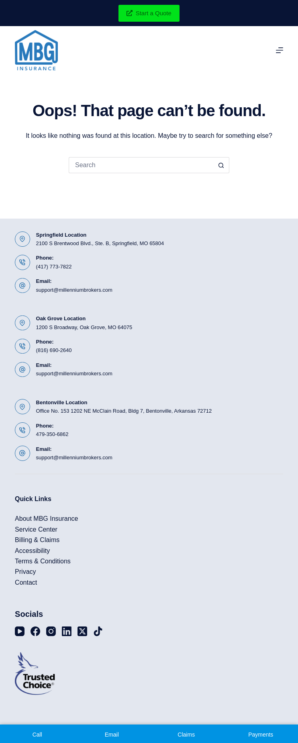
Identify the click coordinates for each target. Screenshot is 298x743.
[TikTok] (98, 631)
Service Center (36, 529)
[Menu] (279, 50)
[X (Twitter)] (82, 631)
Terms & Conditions (43, 561)
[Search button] (221, 165)
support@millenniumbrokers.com (74, 290)
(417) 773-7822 (54, 267)
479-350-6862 (52, 434)
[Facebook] (35, 631)
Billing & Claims (37, 539)
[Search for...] (141, 165)
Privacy (25, 571)
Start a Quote (149, 13)
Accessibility (32, 550)
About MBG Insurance (46, 518)
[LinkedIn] (66, 631)
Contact (26, 582)
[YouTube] (19, 631)
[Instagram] (51, 631)
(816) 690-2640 (54, 350)
